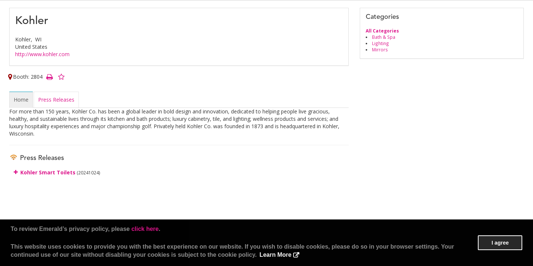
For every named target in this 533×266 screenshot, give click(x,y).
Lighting (380, 43)
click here (145, 229)
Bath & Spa (383, 37)
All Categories (382, 31)
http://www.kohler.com (42, 54)
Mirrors (380, 49)
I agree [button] (500, 243)
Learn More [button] (275, 255)
